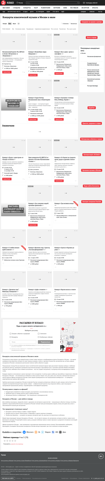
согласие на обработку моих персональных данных (24, 345)
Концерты (15, 337)
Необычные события (46, 337)
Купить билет (6, 72)
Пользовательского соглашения (18, 350)
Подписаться (45, 342)
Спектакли (43, 334)
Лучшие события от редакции (21, 334)
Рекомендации (8, 125)
